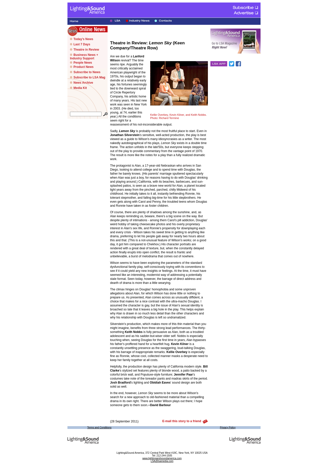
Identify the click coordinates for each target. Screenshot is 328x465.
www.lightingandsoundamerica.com (162, 458)
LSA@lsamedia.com (162, 461)
